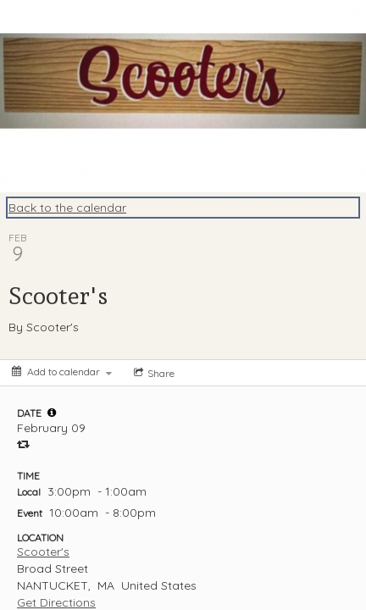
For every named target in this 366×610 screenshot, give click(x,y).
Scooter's (43, 551)
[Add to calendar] (62, 371)
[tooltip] (51, 413)
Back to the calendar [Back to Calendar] (67, 207)
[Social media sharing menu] (152, 372)
